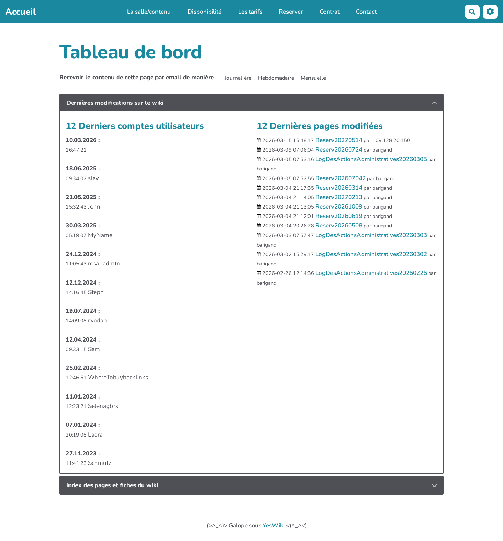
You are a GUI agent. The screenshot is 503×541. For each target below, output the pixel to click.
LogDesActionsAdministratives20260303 (371, 235)
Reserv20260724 (338, 150)
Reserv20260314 (338, 188)
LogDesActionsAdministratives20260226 (371, 273)
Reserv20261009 (338, 207)
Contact (366, 12)
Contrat (330, 12)
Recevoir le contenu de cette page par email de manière (136, 77)
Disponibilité (204, 12)
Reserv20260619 (338, 216)
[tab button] (251, 103)
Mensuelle (313, 77)
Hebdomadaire (276, 77)
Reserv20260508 (338, 225)
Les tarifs (250, 12)
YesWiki (274, 525)
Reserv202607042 (340, 178)
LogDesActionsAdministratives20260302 (371, 254)
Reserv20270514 (338, 140)
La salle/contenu (149, 12)
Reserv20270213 (338, 197)
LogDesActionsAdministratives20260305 (371, 159)
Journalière (238, 77)
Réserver (291, 12)
